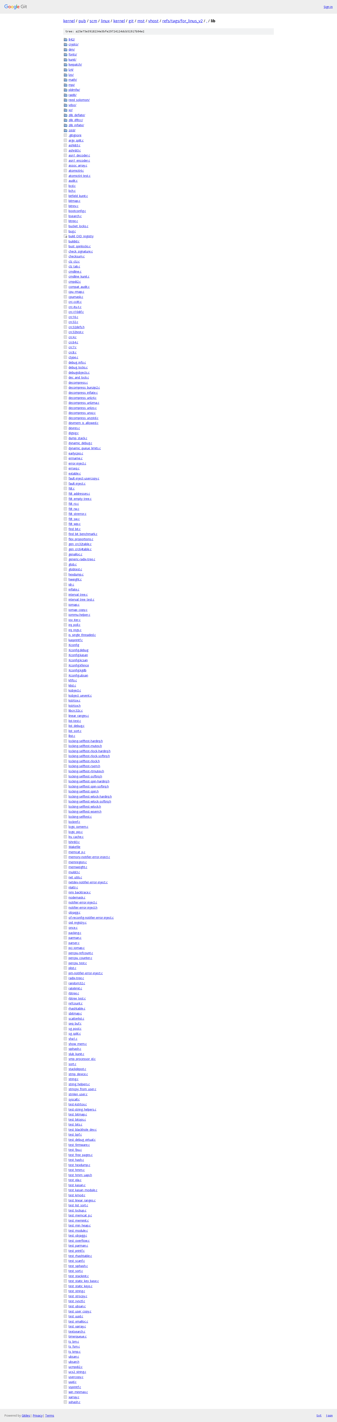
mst (141, 20)
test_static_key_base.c (84, 1281)
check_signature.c (81, 251)
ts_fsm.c (74, 1346)
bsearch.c (75, 216)
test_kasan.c (77, 1185)
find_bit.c (75, 529)
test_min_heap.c (80, 1225)
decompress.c (78, 382)
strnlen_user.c (78, 1094)
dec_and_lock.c (79, 377)
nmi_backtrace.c (80, 892)
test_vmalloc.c (78, 1321)
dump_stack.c (78, 438)
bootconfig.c (77, 211)
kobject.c (75, 690)
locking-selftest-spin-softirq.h (89, 786)
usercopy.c (76, 1377)
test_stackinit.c (79, 1276)
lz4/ (71, 70)
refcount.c (76, 1003)
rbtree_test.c (77, 998)
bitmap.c (74, 201)
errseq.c (74, 468)
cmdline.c (75, 271)
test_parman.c (78, 1245)
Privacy (38, 1415)
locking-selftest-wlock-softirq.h (90, 801)
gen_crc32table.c (80, 544)
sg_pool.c (75, 1029)
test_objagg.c (78, 1235)
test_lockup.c (77, 1210)
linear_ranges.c (79, 716)
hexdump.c (76, 574)
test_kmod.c (77, 1195)
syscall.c (74, 1099)
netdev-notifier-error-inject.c (88, 882)
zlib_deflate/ (77, 115)
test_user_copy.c (80, 1311)
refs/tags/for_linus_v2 (182, 20)
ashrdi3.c (75, 150)
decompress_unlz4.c (83, 398)
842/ (72, 39)
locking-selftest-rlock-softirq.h (89, 756)
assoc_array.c (78, 165)
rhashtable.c (77, 1008)
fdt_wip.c (75, 524)
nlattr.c (73, 887)
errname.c (76, 458)
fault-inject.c (77, 483)
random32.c (77, 983)
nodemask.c (77, 897)
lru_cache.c (76, 837)
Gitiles (26, 1415)
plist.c (72, 968)
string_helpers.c (79, 1084)
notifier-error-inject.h (83, 907)
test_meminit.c (79, 1220)
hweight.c (75, 579)
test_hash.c (76, 1160)
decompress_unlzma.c (84, 403)
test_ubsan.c (77, 1306)
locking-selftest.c (80, 817)
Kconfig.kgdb (77, 670)
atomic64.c (76, 170)
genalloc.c (75, 554)
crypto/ (73, 44)
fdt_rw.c (74, 509)
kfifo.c (73, 680)
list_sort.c (75, 731)
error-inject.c (77, 463)
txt (319, 1415)
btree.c (73, 221)
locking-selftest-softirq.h (85, 776)
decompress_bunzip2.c (84, 387)
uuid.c (73, 1382)
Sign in (328, 7)
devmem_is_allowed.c (83, 423)
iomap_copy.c (78, 610)
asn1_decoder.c (79, 155)
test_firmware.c (79, 1145)
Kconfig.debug (78, 650)
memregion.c (78, 862)
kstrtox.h (75, 705)
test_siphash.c (78, 1266)
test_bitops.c (77, 1119)
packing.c (75, 933)
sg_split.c (75, 1033)
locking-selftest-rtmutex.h (86, 771)
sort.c (72, 1064)
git (131, 20)
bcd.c (72, 186)
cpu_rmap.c (76, 292)
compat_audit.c (79, 287)
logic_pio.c (76, 832)
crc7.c (73, 347)
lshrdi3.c (74, 842)
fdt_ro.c (74, 504)
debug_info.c (77, 362)
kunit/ (72, 59)
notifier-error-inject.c (83, 902)
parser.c (74, 943)
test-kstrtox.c (78, 1104)
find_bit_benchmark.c (83, 534)
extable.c (75, 473)
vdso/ (72, 105)
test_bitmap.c (78, 1114)
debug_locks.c (78, 367)
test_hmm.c (77, 1170)
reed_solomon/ (79, 100)
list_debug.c (76, 726)
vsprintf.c (75, 1387)
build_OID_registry (81, 236)
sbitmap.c (75, 1013)
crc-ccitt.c (75, 302)
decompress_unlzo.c (83, 408)
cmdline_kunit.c (79, 276)
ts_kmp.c (75, 1352)
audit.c (73, 181)
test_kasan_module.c (83, 1190)
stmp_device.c (78, 1074)
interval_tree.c (78, 594)
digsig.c (74, 433)
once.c (73, 928)
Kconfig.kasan (78, 655)
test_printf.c (77, 1251)
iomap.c (74, 605)
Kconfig (74, 645)
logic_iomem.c (78, 827)
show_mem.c (78, 1044)
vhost (153, 20)
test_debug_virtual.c (82, 1140)
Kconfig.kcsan (78, 660)
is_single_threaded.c (82, 635)
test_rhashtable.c (80, 1256)
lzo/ (71, 75)
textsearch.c (77, 1331)
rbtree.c (74, 993)
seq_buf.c (75, 1023)
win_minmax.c (78, 1392)
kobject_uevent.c (80, 695)
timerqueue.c (78, 1336)
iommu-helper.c (79, 615)
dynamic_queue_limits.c (85, 448)
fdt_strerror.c (77, 514)
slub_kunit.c (76, 1054)
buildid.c (74, 241)
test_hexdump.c (79, 1165)
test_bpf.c (75, 1134)
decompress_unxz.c (82, 413)
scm (93, 20)
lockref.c (74, 822)
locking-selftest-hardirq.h (86, 741)
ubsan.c (74, 1356)
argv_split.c (76, 140)
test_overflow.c (79, 1241)
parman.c (75, 938)
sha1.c (73, 1039)
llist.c (72, 736)
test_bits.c (75, 1124)
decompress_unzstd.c (83, 418)
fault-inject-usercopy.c (84, 478)
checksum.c (77, 256)
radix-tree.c (76, 978)
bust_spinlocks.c (80, 246)
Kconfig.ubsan (78, 675)
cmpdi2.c (75, 282)
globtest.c (75, 569)
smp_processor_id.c (82, 1059)
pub (82, 20)
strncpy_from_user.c (82, 1089)
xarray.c (74, 1397)
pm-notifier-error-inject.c (86, 973)
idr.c (71, 584)
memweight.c (78, 867)
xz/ (71, 110)
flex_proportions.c (81, 539)
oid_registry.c (78, 922)
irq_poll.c (74, 625)
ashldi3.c (74, 145)
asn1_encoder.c (79, 160)
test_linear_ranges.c (82, 1200)
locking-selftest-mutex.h (85, 746)
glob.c (73, 564)
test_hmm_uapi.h (80, 1175)
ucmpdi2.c (76, 1367)
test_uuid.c (76, 1316)
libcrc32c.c (76, 710)
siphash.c (75, 1049)
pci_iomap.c (77, 948)
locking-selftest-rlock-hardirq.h (89, 751)
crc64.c (73, 342)
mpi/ (72, 85)
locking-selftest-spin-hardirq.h (89, 781)
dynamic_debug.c (80, 443)
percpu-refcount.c (81, 953)
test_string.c (77, 1291)
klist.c (72, 685)
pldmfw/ (74, 90)
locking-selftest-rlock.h (84, 761)
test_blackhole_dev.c (83, 1129)
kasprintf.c (76, 640)
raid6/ (73, 95)
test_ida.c (75, 1180)
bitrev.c (73, 206)
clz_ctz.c (74, 261)
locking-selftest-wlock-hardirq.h (90, 796)
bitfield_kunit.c (78, 196)
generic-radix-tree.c (82, 559)
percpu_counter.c (80, 958)
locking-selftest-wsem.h (85, 811)
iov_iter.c (75, 620)
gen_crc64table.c (80, 549)
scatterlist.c (76, 1018)
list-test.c (75, 721)
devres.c (74, 428)
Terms (49, 1415)
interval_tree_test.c (81, 599)
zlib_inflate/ (76, 125)
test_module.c (78, 1230)
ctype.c (73, 357)
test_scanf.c (77, 1261)
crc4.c (73, 337)
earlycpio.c (76, 453)
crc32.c (73, 322)
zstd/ (72, 130)
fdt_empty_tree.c (80, 499)
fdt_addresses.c (79, 494)
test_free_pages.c (81, 1155)
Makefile (74, 847)
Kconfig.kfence (79, 665)
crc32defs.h (76, 327)
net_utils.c (75, 877)
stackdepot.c (77, 1069)
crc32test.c (76, 332)
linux (105, 20)
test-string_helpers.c (82, 1109)
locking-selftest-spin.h (84, 791)
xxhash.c (74, 1402)
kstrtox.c (74, 700)
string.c (73, 1079)
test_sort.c (76, 1271)
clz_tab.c (74, 266)
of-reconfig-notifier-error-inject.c (91, 917)
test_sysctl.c (77, 1301)
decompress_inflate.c (83, 393)
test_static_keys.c (80, 1286)
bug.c (72, 231)
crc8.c (73, 352)
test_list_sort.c (78, 1205)
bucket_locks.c (78, 226)
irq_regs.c (75, 630)
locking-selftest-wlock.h (85, 806)
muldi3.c (74, 872)
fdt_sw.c (74, 519)
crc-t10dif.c (76, 312)
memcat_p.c (77, 852)
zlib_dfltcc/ (76, 120)
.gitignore (75, 135)
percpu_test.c (78, 963)
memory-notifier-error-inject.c (89, 857)
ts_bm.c (74, 1341)
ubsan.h (74, 1362)
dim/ (72, 49)
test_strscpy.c (78, 1296)
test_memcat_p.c (80, 1215)
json (329, 1415)
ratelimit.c (75, 988)
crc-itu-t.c (75, 307)
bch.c (72, 191)
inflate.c (74, 589)
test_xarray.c (77, 1326)
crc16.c (73, 317)
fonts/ (73, 54)
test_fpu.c (75, 1150)
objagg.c (74, 912)
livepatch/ (75, 64)
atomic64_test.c (79, 176)
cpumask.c (76, 297)
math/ (73, 80)
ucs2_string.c (77, 1372)
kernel (69, 20)
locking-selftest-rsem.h (84, 766)
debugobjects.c (79, 372)
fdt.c (72, 488)
